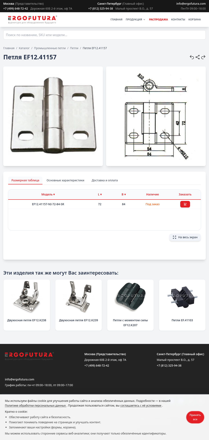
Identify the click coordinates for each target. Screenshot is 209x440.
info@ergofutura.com (191, 4)
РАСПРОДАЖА (158, 19)
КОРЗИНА (194, 19)
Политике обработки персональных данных (36, 405)
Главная (8, 48)
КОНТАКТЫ (178, 19)
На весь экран (185, 237)
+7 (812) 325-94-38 (100, 8)
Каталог (24, 48)
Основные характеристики (65, 180)
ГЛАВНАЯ (116, 19)
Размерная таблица (25, 180)
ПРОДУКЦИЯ (136, 19)
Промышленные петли (50, 48)
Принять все (195, 417)
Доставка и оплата (105, 180)
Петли (74, 48)
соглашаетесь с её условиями (141, 405)
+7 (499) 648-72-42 (15, 8)
